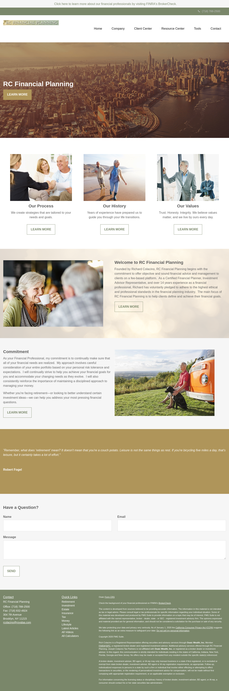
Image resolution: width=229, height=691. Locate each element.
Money (66, 620)
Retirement (68, 601)
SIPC (108, 646)
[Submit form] (11, 571)
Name (7, 516)
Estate (65, 609)
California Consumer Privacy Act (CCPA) (194, 627)
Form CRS (110, 597)
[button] (118, 29)
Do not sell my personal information (172, 630)
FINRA (102, 646)
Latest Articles (70, 628)
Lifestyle (66, 624)
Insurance (67, 613)
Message (9, 537)
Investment (68, 605)
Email (121, 516)
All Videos (67, 632)
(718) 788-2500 (209, 11)
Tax (64, 616)
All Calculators (70, 635)
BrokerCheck (165, 603)
